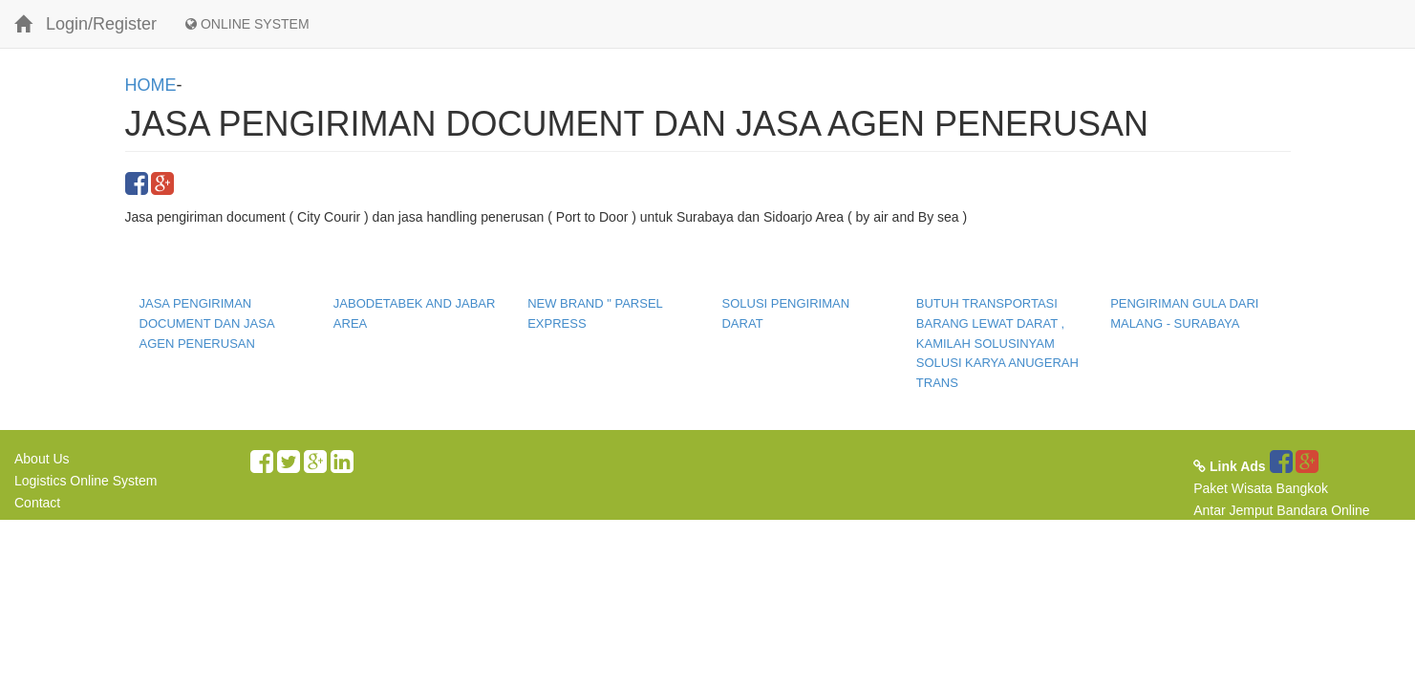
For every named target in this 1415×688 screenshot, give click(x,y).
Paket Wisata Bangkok (1260, 488)
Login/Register (101, 23)
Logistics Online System (85, 480)
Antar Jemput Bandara (1260, 510)
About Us (42, 458)
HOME (151, 85)
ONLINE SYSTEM (247, 24)
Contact (37, 502)
